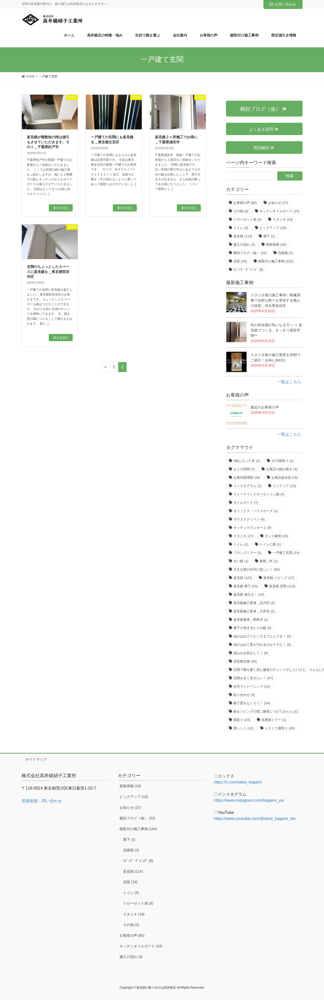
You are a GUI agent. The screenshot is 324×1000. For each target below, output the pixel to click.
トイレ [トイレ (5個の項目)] (240, 228)
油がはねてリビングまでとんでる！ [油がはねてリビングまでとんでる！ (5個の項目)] (262, 636)
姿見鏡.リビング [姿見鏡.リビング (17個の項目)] (278, 578)
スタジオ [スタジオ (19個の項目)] (283, 219)
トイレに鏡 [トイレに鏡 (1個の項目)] (270, 544)
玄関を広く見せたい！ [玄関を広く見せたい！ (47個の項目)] (253, 678)
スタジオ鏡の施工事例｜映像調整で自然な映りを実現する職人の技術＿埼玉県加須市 (275, 300)
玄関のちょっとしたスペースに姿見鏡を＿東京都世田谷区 (48, 272)
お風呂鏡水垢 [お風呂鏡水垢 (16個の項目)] (284, 477)
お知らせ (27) (130, 808)
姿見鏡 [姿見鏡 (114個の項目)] (242, 236)
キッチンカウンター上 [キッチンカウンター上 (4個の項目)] (252, 528)
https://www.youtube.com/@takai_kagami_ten (255, 818)
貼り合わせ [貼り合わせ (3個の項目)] (244, 695)
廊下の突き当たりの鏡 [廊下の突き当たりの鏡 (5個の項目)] (252, 628)
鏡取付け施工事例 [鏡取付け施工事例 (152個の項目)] (275, 261)
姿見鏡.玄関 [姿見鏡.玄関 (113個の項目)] (282, 586)
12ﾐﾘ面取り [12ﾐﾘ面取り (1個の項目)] (282, 461)
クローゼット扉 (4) (138, 903)
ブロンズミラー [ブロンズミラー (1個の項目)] (247, 553)
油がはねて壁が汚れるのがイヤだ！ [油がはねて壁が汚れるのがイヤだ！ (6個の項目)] (262, 644)
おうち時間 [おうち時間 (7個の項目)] (244, 469)
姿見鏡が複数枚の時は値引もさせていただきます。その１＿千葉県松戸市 (48, 142)
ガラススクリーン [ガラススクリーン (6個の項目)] (249, 519)
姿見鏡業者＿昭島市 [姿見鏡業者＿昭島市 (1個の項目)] (250, 619)
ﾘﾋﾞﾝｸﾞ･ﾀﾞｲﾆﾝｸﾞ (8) (138, 861)
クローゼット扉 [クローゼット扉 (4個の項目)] (247, 219)
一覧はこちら (289, 382)
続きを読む (60, 208)
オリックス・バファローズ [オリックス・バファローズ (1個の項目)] (255, 511)
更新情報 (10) (130, 786)
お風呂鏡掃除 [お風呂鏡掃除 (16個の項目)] (246, 477)
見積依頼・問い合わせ (42, 801)
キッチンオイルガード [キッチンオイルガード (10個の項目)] (279, 211)
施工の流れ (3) (131, 957)
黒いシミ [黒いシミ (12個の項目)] (243, 728)
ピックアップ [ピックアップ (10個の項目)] (272, 228)
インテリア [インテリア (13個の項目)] (284, 486)
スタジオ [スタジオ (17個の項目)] (243, 536)
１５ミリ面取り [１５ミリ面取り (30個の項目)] (280, 728)
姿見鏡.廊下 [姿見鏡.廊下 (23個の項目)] (245, 586)
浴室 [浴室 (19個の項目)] (240, 261)
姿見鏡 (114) (133, 871)
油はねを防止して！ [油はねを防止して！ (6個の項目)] (250, 653)
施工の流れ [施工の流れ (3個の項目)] (244, 244)
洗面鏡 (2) (131, 850)
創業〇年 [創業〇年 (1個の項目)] (268, 561)
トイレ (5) (131, 893)
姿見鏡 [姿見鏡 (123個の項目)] (242, 578)
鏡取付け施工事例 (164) (138, 829)
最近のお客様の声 (265, 407)
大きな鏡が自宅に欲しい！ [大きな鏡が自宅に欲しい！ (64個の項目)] (256, 569)
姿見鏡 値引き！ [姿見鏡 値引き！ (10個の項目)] (248, 594)
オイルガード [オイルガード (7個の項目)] (245, 502)
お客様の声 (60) (132, 935)
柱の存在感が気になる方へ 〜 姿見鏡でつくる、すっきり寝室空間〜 (276, 330)
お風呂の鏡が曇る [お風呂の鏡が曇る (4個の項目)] (281, 469)
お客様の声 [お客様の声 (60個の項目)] (245, 203)
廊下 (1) (129, 839)
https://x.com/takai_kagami (238, 782)
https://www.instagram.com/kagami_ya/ (249, 800)
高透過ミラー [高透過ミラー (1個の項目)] (273, 720)
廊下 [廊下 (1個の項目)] (269, 236)
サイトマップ (36, 759)
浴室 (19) (130, 882)
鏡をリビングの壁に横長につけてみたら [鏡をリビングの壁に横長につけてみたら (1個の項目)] (265, 711)
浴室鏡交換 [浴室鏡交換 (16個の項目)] (245, 661)
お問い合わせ (283, 4)
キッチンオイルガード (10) (140, 946)
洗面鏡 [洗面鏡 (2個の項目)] (285, 253)
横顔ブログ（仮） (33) (137, 818)
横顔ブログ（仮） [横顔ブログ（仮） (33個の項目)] (250, 253)
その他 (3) (131, 925)
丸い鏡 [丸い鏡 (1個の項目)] (240, 561)
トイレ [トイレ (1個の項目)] (240, 544)
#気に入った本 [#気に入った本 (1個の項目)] (246, 461)
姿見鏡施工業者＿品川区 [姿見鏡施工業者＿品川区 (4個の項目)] (254, 603)
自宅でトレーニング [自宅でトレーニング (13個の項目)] (251, 686)
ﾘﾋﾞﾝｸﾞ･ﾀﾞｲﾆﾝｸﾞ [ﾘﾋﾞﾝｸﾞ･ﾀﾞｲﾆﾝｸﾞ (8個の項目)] (248, 269)
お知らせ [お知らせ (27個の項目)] (278, 203)
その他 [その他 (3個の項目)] (240, 211)
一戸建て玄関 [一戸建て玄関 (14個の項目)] (286, 553)
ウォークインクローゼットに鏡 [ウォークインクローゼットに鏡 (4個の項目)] (259, 494)
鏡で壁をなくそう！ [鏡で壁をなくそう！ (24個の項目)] (251, 703)
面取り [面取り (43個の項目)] (241, 720)
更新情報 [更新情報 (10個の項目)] (276, 244)
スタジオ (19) (134, 914)
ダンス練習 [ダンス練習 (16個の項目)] (276, 536)
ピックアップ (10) (133, 797)
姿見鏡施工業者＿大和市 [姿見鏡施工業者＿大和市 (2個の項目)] (254, 611)
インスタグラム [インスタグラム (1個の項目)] (247, 486)
